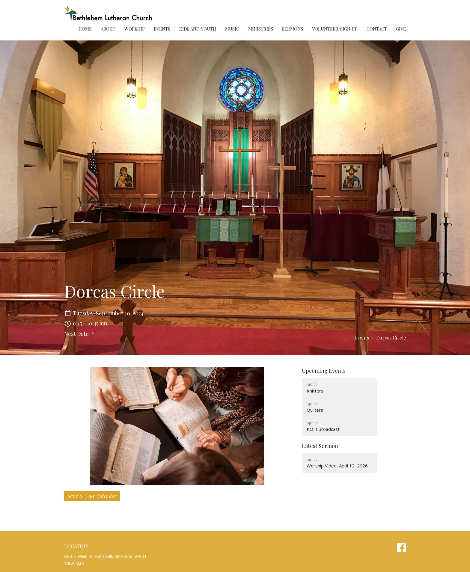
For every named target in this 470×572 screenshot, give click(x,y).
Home (85, 29)
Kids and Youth (197, 29)
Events (162, 29)
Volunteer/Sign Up (335, 29)
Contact (377, 29)
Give (401, 29)
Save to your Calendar (92, 496)
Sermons (292, 29)
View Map (74, 563)
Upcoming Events (324, 370)
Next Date (80, 333)
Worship (134, 29)
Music (232, 29)
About (108, 29)
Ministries (260, 29)
